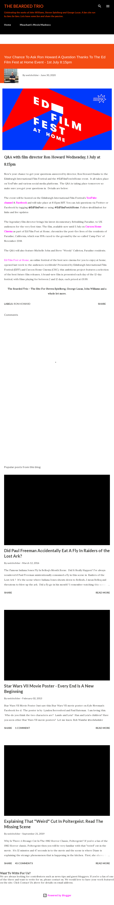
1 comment (22, 727)
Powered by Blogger (57, 895)
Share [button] (102, 303)
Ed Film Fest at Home (16, 260)
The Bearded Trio (23, 6)
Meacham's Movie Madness (35, 24)
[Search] (100, 6)
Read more (103, 592)
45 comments (24, 863)
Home (7, 24)
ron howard (22, 303)
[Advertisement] (57, 430)
